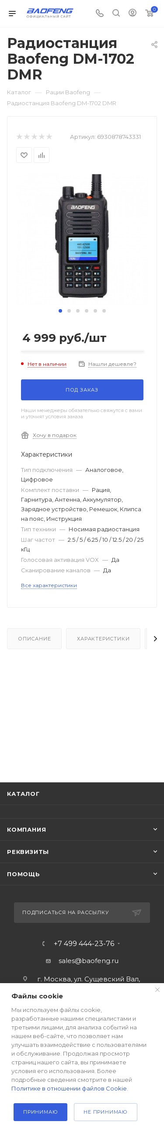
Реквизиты (28, 851)
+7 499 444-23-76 (84, 943)
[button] (60, 311)
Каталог (23, 793)
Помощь (23, 874)
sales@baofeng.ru (89, 961)
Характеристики (103, 639)
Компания (26, 829)
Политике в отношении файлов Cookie (69, 1088)
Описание (34, 639)
